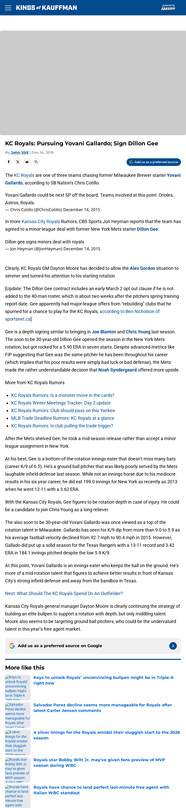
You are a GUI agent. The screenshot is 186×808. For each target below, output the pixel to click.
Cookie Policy (103, 756)
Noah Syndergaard (117, 369)
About (10, 718)
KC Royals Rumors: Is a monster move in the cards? (63, 395)
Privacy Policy (104, 747)
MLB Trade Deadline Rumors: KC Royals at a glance (62, 418)
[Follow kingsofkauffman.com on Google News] (173, 646)
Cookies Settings (107, 775)
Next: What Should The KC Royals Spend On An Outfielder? (64, 593)
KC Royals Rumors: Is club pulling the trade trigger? (62, 425)
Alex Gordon (142, 268)
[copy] (36, 161)
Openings (99, 718)
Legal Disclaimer (21, 765)
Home (10, 683)
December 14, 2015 (81, 209)
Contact (12, 728)
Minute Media (33, 788)
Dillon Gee (147, 229)
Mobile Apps (16, 737)
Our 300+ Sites (104, 728)
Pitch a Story (16, 747)
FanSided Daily (105, 737)
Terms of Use (17, 756)
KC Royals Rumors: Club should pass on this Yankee (63, 410)
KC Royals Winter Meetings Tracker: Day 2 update (61, 403)
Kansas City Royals (41, 221)
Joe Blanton (104, 331)
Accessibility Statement (114, 765)
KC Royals (24, 175)
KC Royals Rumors (34, 683)
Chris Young (138, 331)
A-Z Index (13, 775)
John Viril (19, 152)
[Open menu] (8, 8)
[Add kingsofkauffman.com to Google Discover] (154, 162)
